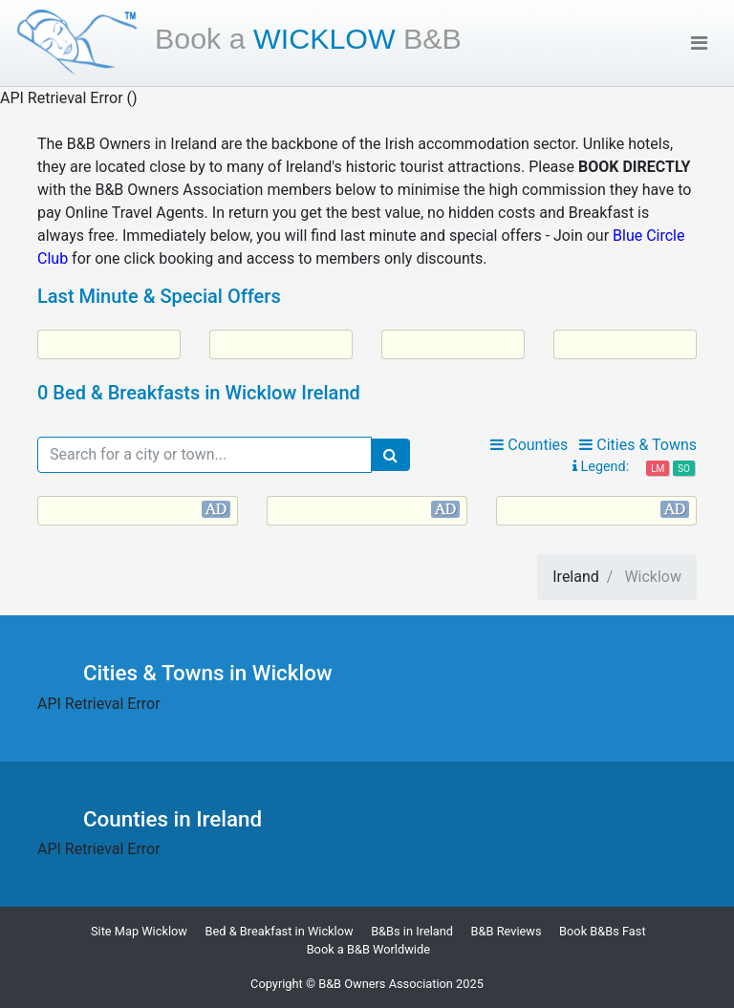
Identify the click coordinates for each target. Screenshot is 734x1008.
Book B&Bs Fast (602, 931)
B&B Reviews (506, 931)
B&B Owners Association (385, 983)
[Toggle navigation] (699, 43)
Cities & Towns (638, 445)
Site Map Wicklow (139, 931)
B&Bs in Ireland (412, 931)
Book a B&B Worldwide (368, 949)
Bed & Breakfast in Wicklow (279, 931)
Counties (529, 445)
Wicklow (308, 38)
